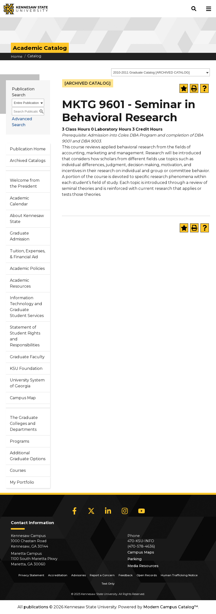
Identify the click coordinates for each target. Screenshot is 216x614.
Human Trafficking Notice (179, 575)
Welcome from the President (24, 183)
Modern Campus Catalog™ (170, 607)
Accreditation (57, 575)
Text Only (108, 583)
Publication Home (28, 149)
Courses (18, 470)
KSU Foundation (26, 368)
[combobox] (160, 72)
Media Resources (143, 566)
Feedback (126, 575)
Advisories (78, 575)
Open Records (147, 575)
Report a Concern (102, 575)
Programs (19, 441)
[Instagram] (124, 511)
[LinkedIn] (108, 511)
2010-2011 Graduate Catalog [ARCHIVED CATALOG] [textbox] (151, 72)
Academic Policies (27, 268)
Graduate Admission (19, 236)
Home (16, 56)
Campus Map (23, 398)
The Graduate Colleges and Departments (24, 423)
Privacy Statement (31, 575)
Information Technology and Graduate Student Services (27, 307)
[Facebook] (74, 511)
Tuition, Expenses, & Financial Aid (27, 254)
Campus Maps (140, 552)
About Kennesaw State (27, 218)
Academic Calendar (19, 201)
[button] (193, 8)
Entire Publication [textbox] (26, 103)
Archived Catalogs (27, 160)
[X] (91, 511)
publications (36, 607)
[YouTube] (141, 511)
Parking (134, 559)
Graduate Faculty (27, 357)
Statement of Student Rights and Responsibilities (25, 336)
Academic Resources (20, 283)
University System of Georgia (27, 383)
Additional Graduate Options (27, 456)
